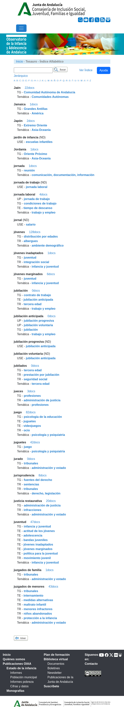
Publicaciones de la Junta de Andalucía (60, 679)
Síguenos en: (91, 657)
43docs (53, 586)
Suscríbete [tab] (51, 686)
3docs (31, 391)
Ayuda (103, 70)
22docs (29, 87)
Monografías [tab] (15, 690)
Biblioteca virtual (56, 659)
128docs (34, 232)
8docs (43, 475)
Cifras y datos (19, 686)
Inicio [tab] (7, 654)
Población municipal (23, 677)
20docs (51, 501)
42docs (35, 442)
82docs (31, 412)
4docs (43, 194)
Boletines (54, 668)
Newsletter (55, 672)
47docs (35, 522)
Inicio (19, 61)
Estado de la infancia (21, 668)
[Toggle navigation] (21, 28)
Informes (16, 672)
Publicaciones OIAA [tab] (17, 663)
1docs (34, 104)
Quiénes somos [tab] (14, 659)
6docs (51, 274)
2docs (31, 120)
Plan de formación (57, 654)
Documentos (56, 663)
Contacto (91, 663)
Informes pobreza (22, 681)
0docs (36, 290)
